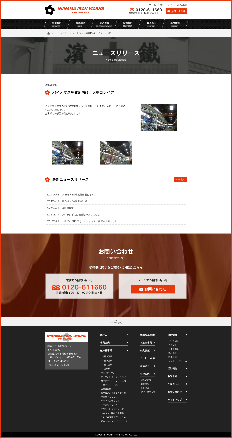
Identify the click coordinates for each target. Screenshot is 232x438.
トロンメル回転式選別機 (112, 413)
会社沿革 (145, 387)
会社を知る (173, 340)
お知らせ (172, 376)
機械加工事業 (147, 334)
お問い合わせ (178, 11)
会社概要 (145, 383)
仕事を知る (173, 349)
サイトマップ (167, 4)
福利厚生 (172, 353)
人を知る (172, 344)
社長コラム (173, 384)
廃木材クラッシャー (110, 397)
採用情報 (172, 334)
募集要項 (172, 357)
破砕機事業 (106, 350)
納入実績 (145, 350)
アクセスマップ (148, 391)
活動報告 (172, 368)
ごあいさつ (146, 379)
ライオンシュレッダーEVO (113, 376)
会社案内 (145, 373)
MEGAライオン (108, 372)
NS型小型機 (106, 356)
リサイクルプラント (110, 401)
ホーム (152, 4)
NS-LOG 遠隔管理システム (113, 417)
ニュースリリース (62, 33)
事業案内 (105, 342)
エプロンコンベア (109, 405)
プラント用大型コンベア (112, 409)
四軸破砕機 (106, 388)
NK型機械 (105, 368)
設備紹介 (145, 366)
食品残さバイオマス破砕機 (113, 393)
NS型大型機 (106, 364)
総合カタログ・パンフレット (114, 421)
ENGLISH (182, 4)
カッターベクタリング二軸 (113, 380)
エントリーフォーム (177, 361)
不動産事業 (146, 342)
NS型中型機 (106, 360)
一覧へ (181, 179)
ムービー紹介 (147, 358)
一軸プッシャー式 (109, 384)
